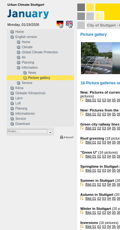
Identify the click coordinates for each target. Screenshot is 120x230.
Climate (27, 47)
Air (24, 57)
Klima (19, 88)
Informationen (25, 113)
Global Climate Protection (40, 52)
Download (22, 124)
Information (30, 67)
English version (26, 37)
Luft (18, 103)
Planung (21, 108)
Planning (28, 62)
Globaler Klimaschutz (30, 93)
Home (19, 32)
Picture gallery (39, 78)
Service (27, 83)
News (32, 72)
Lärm (19, 98)
